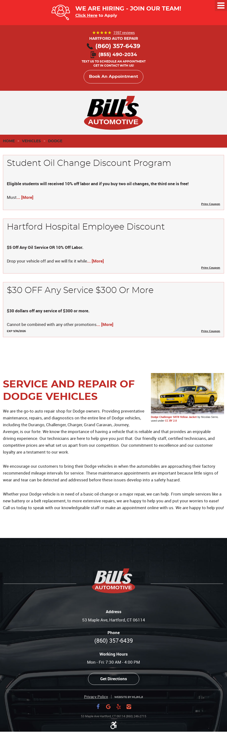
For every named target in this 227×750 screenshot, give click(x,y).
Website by (128, 697)
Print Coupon (210, 204)
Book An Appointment (113, 77)
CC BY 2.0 (171, 420)
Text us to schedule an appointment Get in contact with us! (114, 60)
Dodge (55, 141)
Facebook (98, 706)
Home (9, 141)
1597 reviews (124, 32)
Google (108, 706)
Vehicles (31, 141)
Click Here (86, 15)
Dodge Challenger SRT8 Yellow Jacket (174, 417)
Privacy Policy (96, 697)
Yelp (118, 706)
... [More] (25, 197)
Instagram (129, 706)
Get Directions (113, 678)
